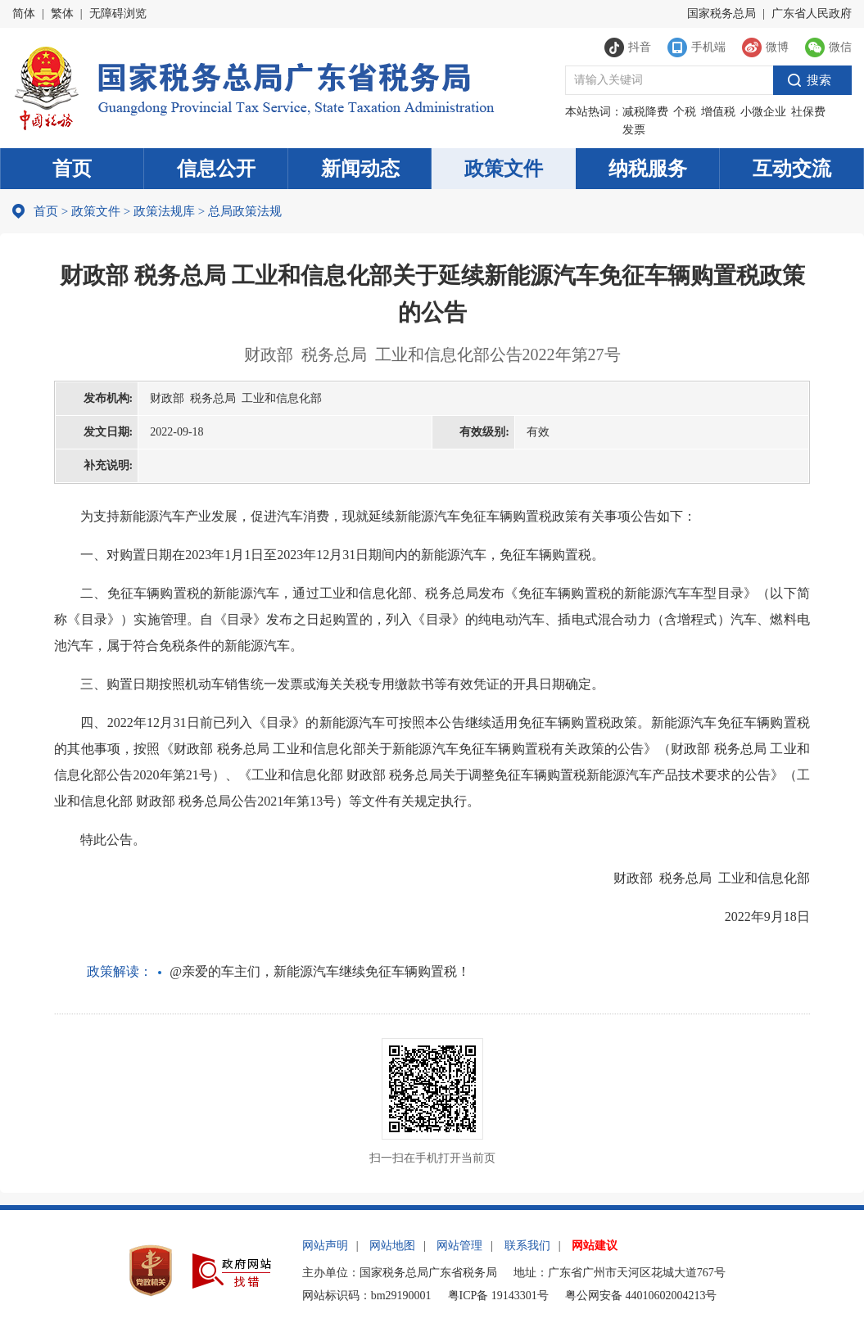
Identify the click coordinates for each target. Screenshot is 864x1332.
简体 (23, 13)
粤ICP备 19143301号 (498, 1295)
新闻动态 (360, 168)
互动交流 (792, 168)
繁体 (62, 13)
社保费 (808, 112)
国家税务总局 (721, 13)
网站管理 (459, 1245)
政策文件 (503, 168)
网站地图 (392, 1245)
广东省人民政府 (811, 13)
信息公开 (216, 168)
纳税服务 (647, 168)
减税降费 (645, 112)
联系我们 (527, 1245)
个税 (684, 112)
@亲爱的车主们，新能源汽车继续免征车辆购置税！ (320, 971)
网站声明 (325, 1245)
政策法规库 (164, 211)
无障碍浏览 (118, 13)
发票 (633, 130)
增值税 (718, 112)
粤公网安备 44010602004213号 (641, 1295)
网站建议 (594, 1245)
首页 (72, 168)
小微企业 (763, 112)
